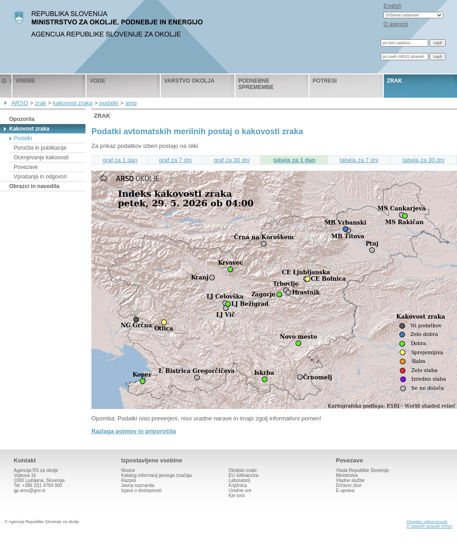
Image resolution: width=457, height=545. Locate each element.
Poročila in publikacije (40, 148)
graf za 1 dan (120, 160)
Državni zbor (348, 485)
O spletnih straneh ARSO (429, 526)
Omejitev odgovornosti (426, 521)
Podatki (23, 138)
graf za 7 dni (175, 160)
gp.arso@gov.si (29, 490)
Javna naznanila (137, 485)
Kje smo (236, 495)
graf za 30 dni (231, 160)
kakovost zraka (73, 103)
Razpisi (128, 480)
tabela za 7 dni (359, 160)
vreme (25, 81)
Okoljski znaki (242, 470)
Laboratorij (239, 480)
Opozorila (21, 119)
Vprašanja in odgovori (40, 176)
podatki (108, 103)
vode (97, 81)
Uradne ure (239, 490)
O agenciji (395, 24)
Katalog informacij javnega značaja (156, 475)
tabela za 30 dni (424, 160)
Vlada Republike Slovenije (362, 470)
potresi (325, 81)
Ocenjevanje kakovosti (41, 157)
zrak (394, 81)
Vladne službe (350, 480)
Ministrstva (347, 475)
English (392, 6)
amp (131, 103)
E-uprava (345, 490)
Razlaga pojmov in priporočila (133, 431)
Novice (128, 470)
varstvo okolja (189, 81)
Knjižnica (237, 485)
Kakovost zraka (29, 129)
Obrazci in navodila (34, 186)
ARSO (19, 103)
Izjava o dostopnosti (141, 490)
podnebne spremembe (256, 84)
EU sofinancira (243, 475)
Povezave (26, 167)
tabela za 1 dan (294, 160)
